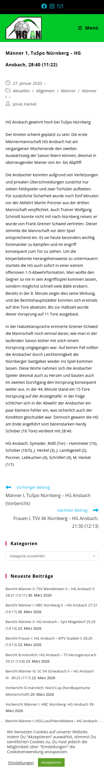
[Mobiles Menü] (88, 28)
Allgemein (45, 90)
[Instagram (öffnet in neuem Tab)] (53, 6)
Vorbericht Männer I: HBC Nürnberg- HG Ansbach (47, 704)
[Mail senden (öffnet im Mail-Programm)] (60, 6)
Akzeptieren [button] (51, 762)
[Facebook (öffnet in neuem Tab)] (45, 6)
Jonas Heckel (24, 104)
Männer (68, 90)
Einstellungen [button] (21, 762)
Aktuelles (21, 90)
